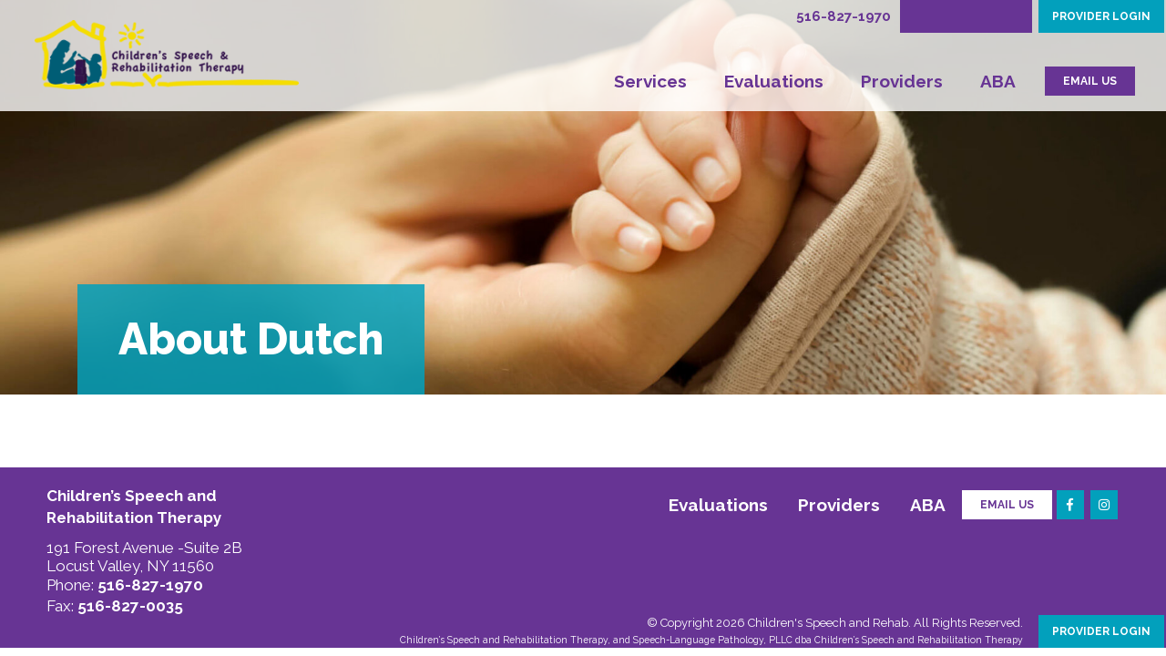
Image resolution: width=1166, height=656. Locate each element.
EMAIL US (1090, 81)
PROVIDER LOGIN (1101, 16)
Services (650, 81)
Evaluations (773, 81)
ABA (998, 81)
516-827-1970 (843, 16)
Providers (902, 81)
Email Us (1007, 504)
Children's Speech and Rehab (828, 623)
